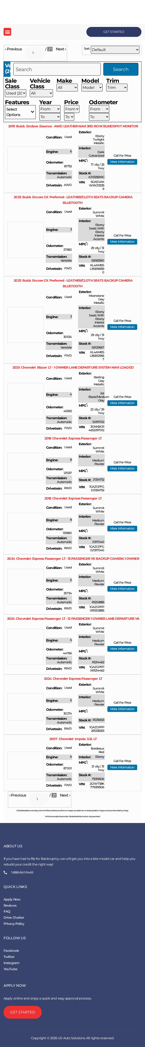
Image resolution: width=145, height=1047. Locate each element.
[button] (7, 32)
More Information (122, 162)
